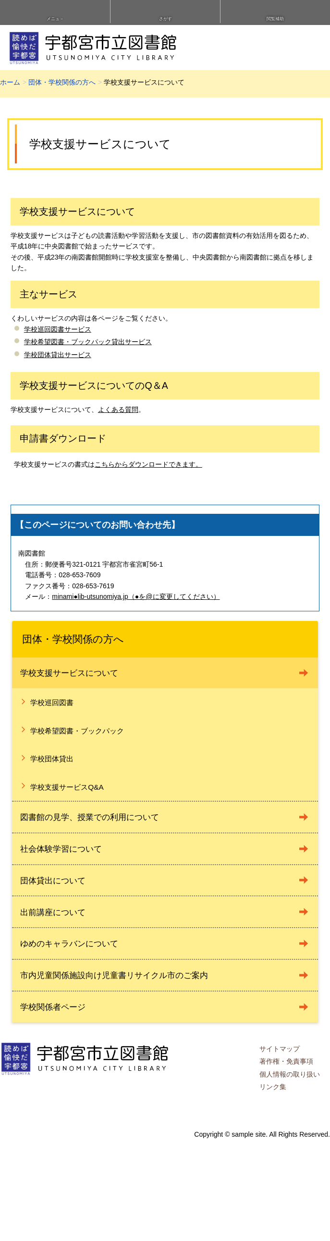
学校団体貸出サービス (57, 355)
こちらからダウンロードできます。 (148, 464)
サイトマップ (279, 1049)
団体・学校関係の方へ (62, 82)
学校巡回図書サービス (57, 329)
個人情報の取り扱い (289, 1074)
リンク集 (272, 1087)
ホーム (10, 82)
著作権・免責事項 (286, 1061)
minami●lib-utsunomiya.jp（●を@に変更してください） (136, 596)
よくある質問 (118, 409)
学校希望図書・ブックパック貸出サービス (88, 342)
